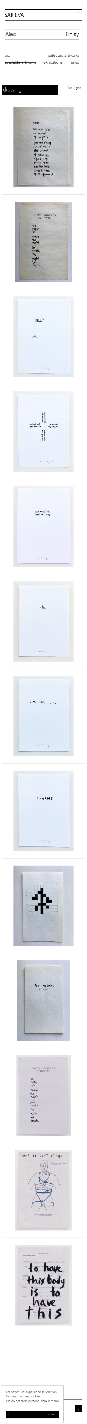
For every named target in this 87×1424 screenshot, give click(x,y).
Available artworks (20, 62)
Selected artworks (63, 55)
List (70, 88)
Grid (78, 88)
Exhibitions (52, 62)
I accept (32, 1414)
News (74, 62)
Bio (7, 55)
